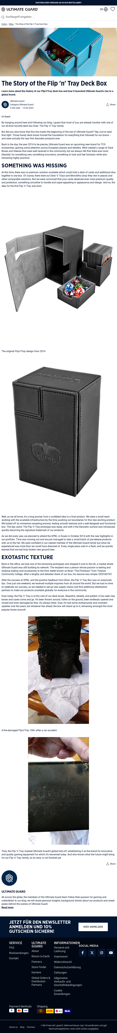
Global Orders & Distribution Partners (41, 981)
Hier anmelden (93, 927)
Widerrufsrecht (63, 961)
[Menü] (113, 16)
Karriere (36, 972)
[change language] (104, 9)
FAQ (11, 947)
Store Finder (39, 967)
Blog (22, 1027)
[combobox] (54, 16)
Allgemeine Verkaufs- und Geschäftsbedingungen (68, 981)
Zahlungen (60, 972)
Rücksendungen (19, 953)
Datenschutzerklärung (67, 967)
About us (13, 1027)
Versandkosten (92, 1025)
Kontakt (14, 958)
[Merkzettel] (112, 8)
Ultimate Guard (17, 101)
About (35, 951)
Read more (8, 907)
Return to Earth (41, 956)
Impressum (61, 956)
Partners (37, 961)
